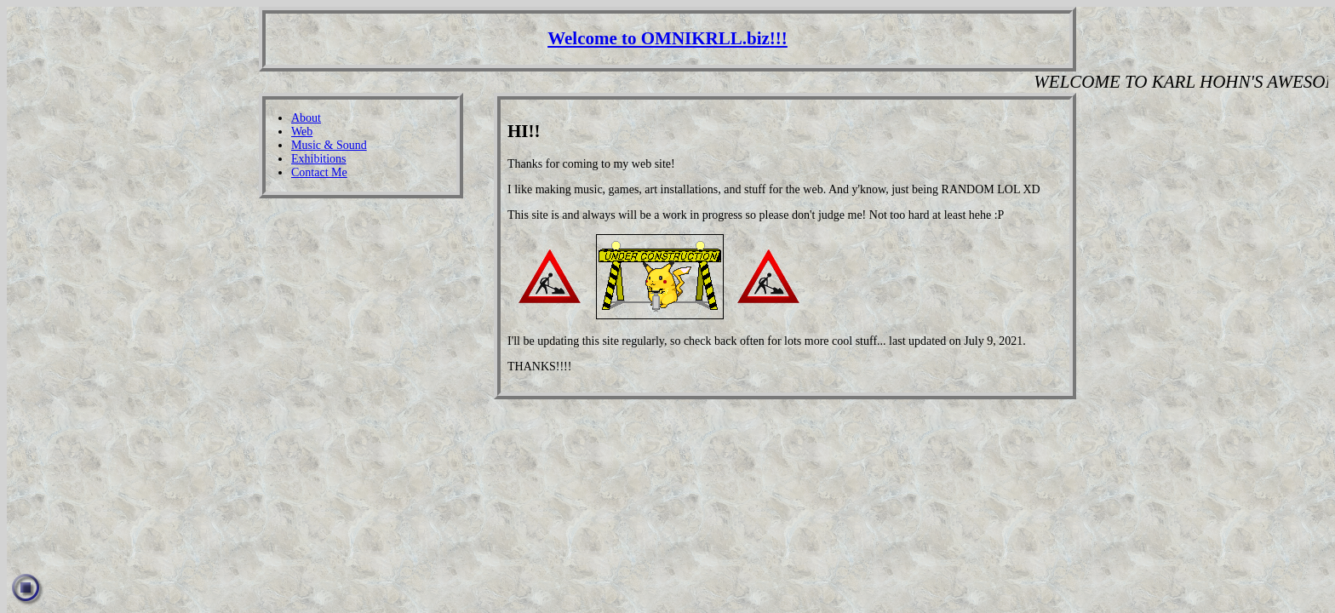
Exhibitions (319, 158)
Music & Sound (329, 145)
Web (301, 131)
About (306, 118)
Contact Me (319, 172)
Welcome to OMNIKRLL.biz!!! (667, 38)
